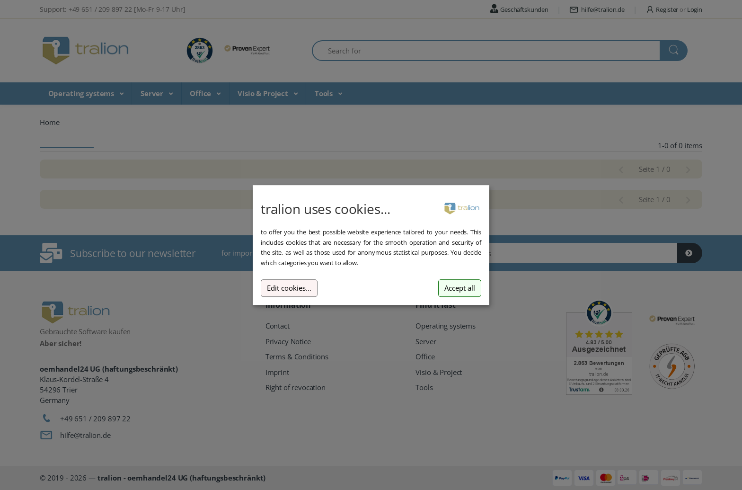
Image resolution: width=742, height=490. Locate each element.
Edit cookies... (289, 288)
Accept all (459, 288)
